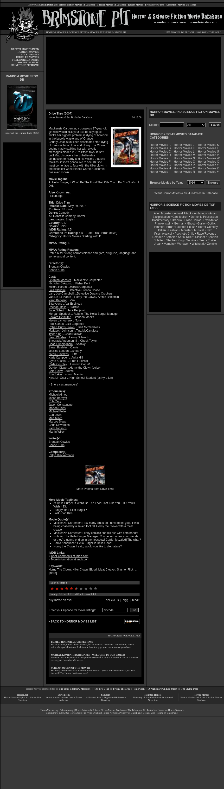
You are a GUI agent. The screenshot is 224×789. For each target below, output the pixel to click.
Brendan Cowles (59, 266)
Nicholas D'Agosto (60, 283)
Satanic (170, 237)
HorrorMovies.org (49, 710)
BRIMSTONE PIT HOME (25, 65)
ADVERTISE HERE (28, 62)
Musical (199, 230)
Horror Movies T (208, 148)
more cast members (64, 384)
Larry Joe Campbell (61, 293)
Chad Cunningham (61, 344)
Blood (93, 569)
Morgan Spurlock (59, 313)
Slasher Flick (125, 569)
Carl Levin (55, 415)
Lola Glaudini (57, 290)
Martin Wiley (56, 431)
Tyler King (55, 334)
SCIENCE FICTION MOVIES (84, 32)
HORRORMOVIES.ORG (208, 32)
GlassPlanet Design (140, 713)
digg (125, 600)
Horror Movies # (208, 171)
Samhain (105, 694)
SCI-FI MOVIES (30, 54)
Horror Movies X (208, 161)
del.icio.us (112, 600)
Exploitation (210, 220)
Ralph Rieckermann (61, 455)
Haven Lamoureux (60, 320)
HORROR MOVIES (56, 32)
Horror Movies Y (208, 165)
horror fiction (75, 697)
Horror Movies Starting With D (82, 236)
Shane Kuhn (56, 270)
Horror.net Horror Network (171, 710)
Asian (213, 213)
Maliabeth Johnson (61, 330)
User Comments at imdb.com (69, 556)
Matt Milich (55, 418)
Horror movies (52, 697)
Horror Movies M (184, 155)
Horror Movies (201, 694)
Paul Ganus (56, 324)
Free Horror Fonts (154, 4)
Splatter (159, 240)
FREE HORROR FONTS (25, 59)
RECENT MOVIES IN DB (25, 49)
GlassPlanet (172, 713)
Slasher (200, 237)
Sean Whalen (57, 337)
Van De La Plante (60, 297)
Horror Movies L (184, 151)
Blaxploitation (161, 216)
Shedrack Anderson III (63, 340)
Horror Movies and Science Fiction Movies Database (201, 698)
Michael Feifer (58, 411)
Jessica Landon (59, 351)
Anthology (200, 213)
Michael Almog (58, 394)
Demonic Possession (204, 216)
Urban (157, 243)
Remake (157, 237)
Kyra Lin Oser (57, 377)
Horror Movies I (160, 171)
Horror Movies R (184, 171)
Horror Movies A (160, 145)
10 (95, 588)
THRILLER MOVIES (27, 57)
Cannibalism (180, 216)
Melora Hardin (58, 287)
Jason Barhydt (58, 398)
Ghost (191, 223)
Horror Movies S (208, 145)
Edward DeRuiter (59, 317)
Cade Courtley (58, 364)
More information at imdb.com (70, 559)
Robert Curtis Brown (62, 327)
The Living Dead (189, 688)
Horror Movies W (209, 158)
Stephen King (175, 240)
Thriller (212, 240)
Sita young (55, 303)
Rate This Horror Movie (101, 233)
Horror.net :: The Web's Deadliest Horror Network (94, 713)
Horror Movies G (160, 165)
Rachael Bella (57, 307)
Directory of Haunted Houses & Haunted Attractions (153, 698)
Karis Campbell (58, 357)
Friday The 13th (121, 688)
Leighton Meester (60, 280)
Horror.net (22, 694)
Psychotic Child (184, 233)
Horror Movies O (184, 161)
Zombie (212, 243)
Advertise (171, 4)
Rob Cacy (55, 401)
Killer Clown (80, 569)
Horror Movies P (184, 165)
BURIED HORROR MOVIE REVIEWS (72, 642)
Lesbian (173, 230)
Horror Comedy (208, 227)
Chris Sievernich (59, 425)
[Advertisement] (22, 214)
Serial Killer (185, 237)
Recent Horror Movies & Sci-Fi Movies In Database (185, 193)
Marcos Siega (57, 421)
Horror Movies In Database (42, 4)
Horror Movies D (160, 155)
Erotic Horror (193, 220)
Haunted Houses (152, 694)
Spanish (213, 237)
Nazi (209, 230)
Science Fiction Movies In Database (77, 4)
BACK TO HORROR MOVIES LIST (73, 621)
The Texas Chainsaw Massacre (74, 688)
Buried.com (64, 694)
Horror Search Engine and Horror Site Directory (22, 698)
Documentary (160, 220)
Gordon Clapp (58, 367)
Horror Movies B (160, 148)
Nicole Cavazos (59, 354)
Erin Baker (55, 374)
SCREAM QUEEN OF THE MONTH (70, 668)
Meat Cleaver (106, 569)
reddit (135, 600)
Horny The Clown (60, 569)
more (52, 573)
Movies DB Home (187, 4)
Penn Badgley (58, 300)
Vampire (169, 243)
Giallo (201, 223)
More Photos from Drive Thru (95, 489)
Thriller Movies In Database (111, 4)
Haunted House (185, 227)
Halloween (139, 688)
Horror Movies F (160, 161)
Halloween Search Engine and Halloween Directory (106, 698)
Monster (186, 230)
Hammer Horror (163, 227)
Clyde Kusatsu (58, 361)
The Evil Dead (101, 688)
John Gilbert (56, 310)
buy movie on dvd (60, 600)
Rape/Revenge (206, 233)
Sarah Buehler (58, 347)
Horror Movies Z (208, 168)
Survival (191, 240)
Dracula (177, 220)
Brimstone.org (66, 710)
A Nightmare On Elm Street (162, 688)
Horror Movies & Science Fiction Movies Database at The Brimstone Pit (110, 710)
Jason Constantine (60, 404)
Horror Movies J (184, 145)
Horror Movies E (160, 158)
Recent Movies (135, 4)
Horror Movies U (208, 151)
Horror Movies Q (184, 168)
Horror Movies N (184, 158)
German (179, 223)
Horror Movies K (184, 148)
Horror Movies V (208, 155)
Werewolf (183, 243)
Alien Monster (163, 213)
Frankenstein (163, 223)
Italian (162, 230)
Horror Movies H (160, 168)
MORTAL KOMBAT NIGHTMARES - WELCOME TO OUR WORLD (88, 655)
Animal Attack (183, 213)
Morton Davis (57, 408)
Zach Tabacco (58, 428)
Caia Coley (56, 371)
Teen (202, 240)
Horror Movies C (160, 151)
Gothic (211, 223)
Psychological (163, 233)
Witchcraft (198, 243)
